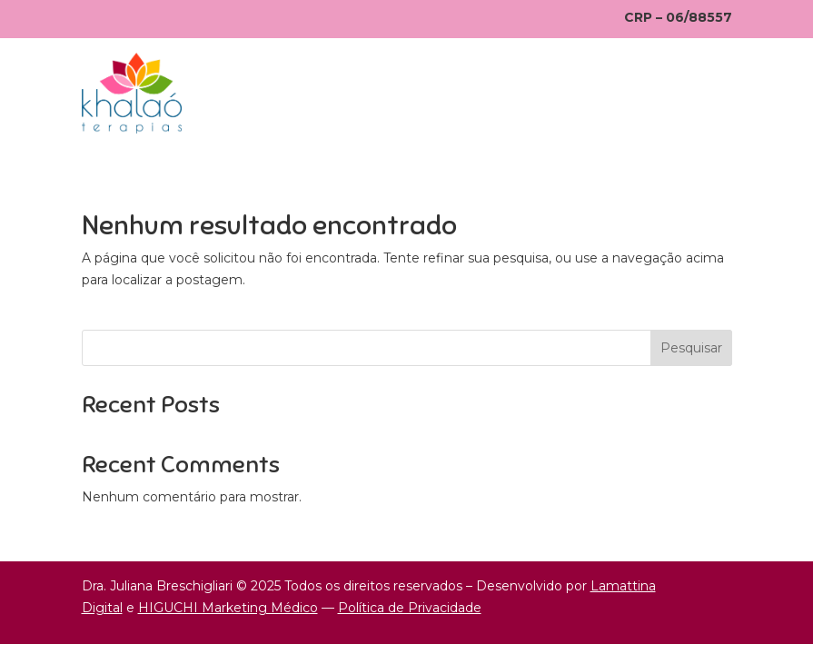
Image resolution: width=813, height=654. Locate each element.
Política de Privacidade (409, 608)
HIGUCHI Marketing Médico (228, 608)
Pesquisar (691, 348)
